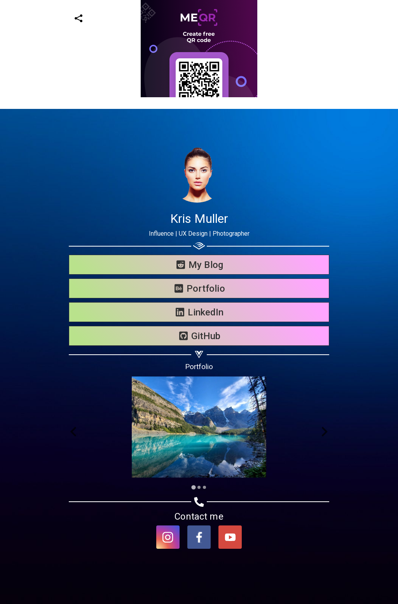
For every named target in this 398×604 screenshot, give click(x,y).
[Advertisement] (196, 54)
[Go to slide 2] (199, 487)
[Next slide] (324, 432)
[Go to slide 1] (193, 487)
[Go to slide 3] (204, 487)
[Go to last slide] (74, 432)
